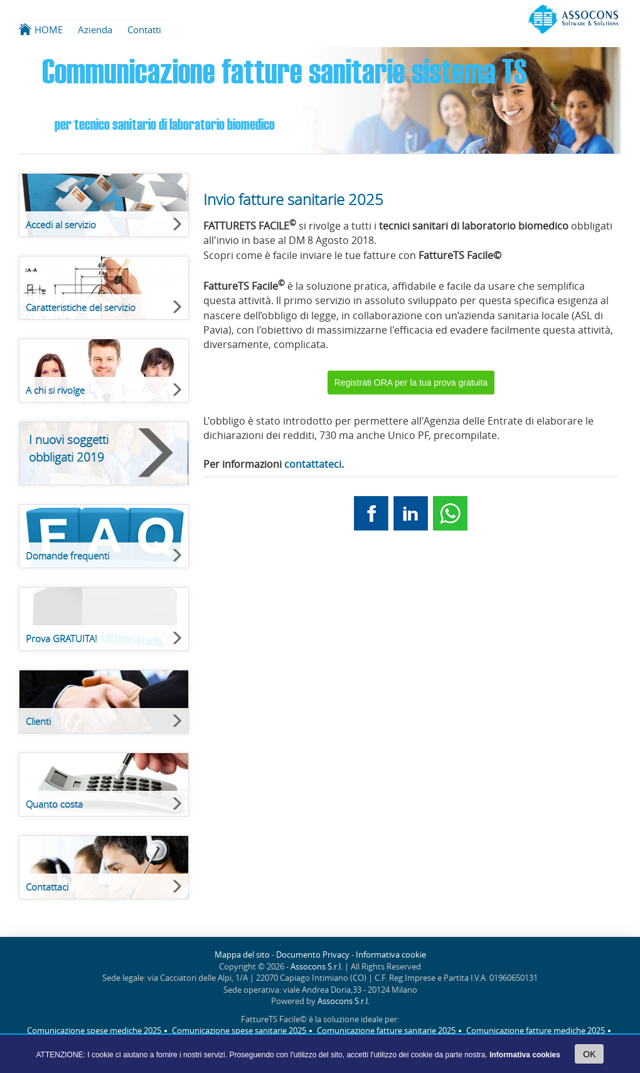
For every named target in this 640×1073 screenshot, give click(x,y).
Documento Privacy (312, 954)
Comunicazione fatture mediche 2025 (535, 1030)
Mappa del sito (242, 954)
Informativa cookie (391, 954)
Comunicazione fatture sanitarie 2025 (386, 1030)
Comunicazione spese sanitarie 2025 (239, 1030)
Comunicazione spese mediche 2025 (94, 1030)
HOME (49, 29)
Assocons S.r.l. (317, 966)
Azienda (95, 29)
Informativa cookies (524, 1054)
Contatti (144, 29)
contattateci (312, 464)
